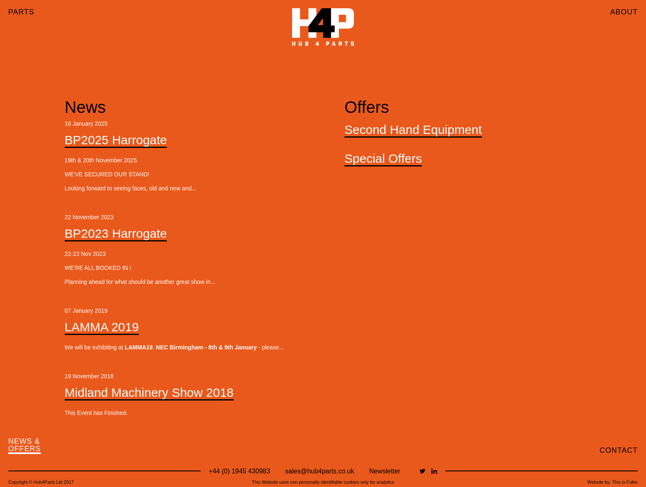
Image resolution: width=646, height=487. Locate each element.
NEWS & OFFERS (24, 445)
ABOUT (624, 12)
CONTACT (618, 450)
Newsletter (384, 471)
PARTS (21, 12)
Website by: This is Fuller (612, 482)
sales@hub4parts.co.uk (319, 471)
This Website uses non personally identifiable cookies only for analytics (323, 482)
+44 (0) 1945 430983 (239, 471)
